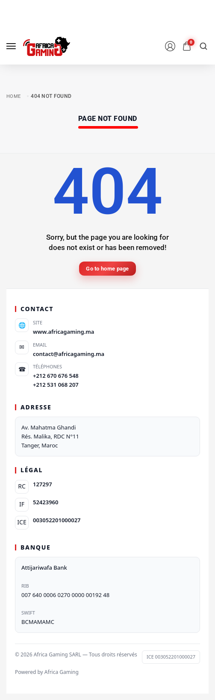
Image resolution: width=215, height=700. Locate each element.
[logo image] (46, 46)
